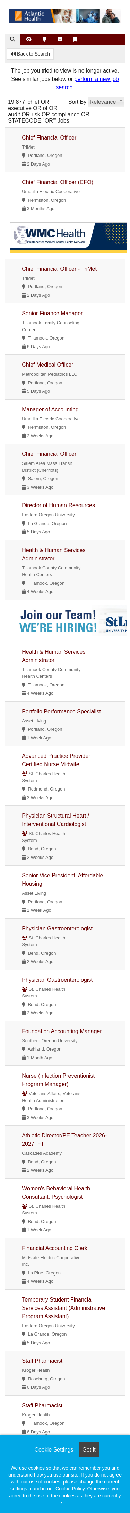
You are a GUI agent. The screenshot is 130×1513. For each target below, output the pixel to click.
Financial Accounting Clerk (54, 1248)
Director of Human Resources (58, 505)
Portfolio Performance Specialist (61, 711)
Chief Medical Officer (47, 365)
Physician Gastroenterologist (57, 928)
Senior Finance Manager (52, 313)
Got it (88, 1450)
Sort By (77, 102)
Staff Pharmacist (42, 1361)
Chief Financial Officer (49, 138)
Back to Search (30, 54)
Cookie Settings (53, 1450)
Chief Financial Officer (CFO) (57, 182)
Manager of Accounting (50, 409)
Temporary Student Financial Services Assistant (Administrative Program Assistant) (63, 1308)
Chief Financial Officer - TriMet (59, 269)
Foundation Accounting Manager (62, 1031)
